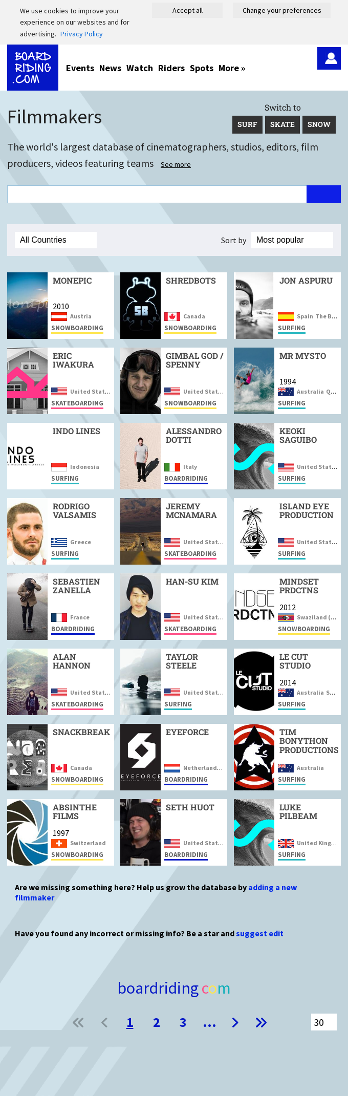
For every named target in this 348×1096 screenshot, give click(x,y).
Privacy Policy (81, 33)
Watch (139, 68)
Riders (171, 68)
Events (80, 68)
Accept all (187, 10)
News (110, 68)
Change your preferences (282, 10)
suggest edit (260, 933)
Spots (201, 68)
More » (232, 68)
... (209, 1022)
